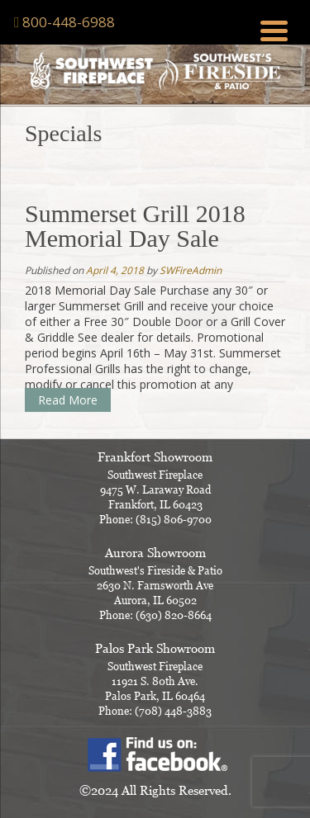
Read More (68, 400)
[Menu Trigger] (273, 29)
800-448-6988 (68, 21)
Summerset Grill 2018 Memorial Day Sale (135, 226)
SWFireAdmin (191, 270)
